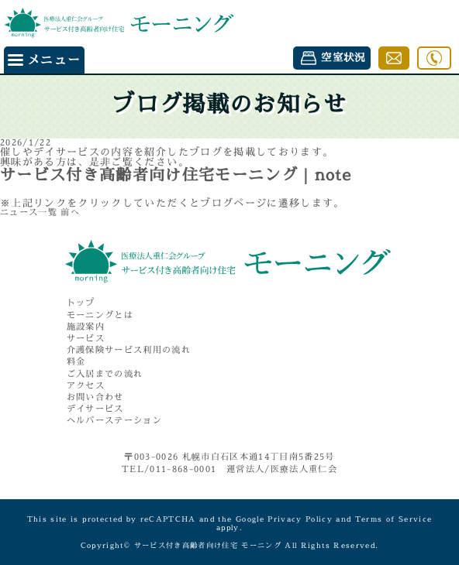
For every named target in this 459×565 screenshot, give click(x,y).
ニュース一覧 (28, 212)
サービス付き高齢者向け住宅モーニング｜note (175, 174)
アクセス (86, 386)
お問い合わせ (95, 397)
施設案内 (86, 327)
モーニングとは (100, 315)
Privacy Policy (300, 519)
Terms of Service (394, 519)
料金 (76, 362)
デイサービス (95, 409)
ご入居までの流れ (105, 374)
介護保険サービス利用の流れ (129, 350)
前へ (70, 212)
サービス (86, 338)
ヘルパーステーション (114, 420)
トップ (81, 303)
